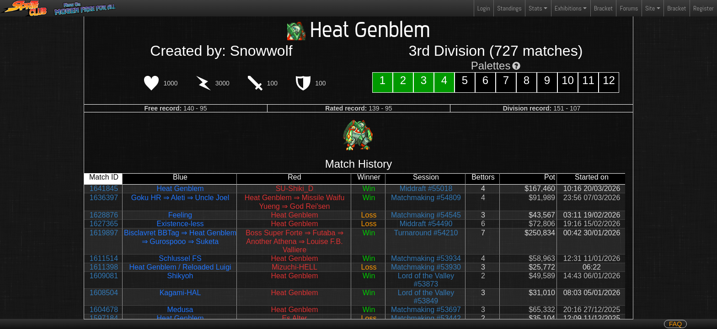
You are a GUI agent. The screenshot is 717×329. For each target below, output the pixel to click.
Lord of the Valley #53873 (426, 280)
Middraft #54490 (426, 224)
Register (703, 8)
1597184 (104, 318)
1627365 (104, 224)
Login (483, 8)
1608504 (104, 293)
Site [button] (650, 8)
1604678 (104, 309)
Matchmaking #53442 (426, 318)
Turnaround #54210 (426, 233)
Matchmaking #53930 (426, 267)
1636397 (104, 198)
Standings (509, 10)
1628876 (104, 215)
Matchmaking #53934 (426, 258)
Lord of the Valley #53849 (426, 297)
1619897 (104, 233)
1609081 (104, 276)
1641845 (104, 188)
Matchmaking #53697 (426, 309)
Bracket (603, 8)
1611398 (104, 267)
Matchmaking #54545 (426, 215)
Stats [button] (535, 8)
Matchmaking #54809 (426, 198)
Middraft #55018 (426, 188)
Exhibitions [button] (568, 8)
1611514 (104, 258)
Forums (629, 8)
